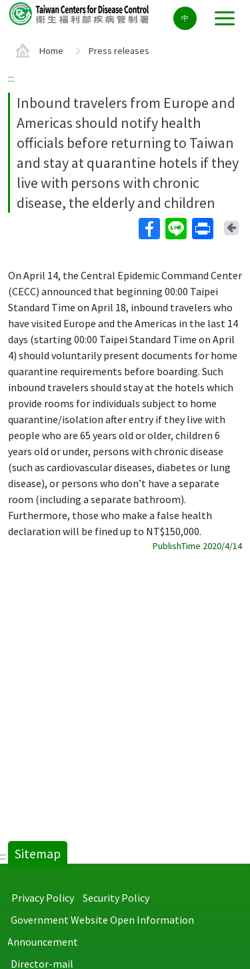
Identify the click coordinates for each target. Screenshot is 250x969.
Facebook (148, 228)
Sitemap (38, 854)
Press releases (119, 51)
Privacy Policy (42, 897)
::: (11, 78)
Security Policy (116, 897)
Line (175, 228)
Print (202, 228)
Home (51, 51)
